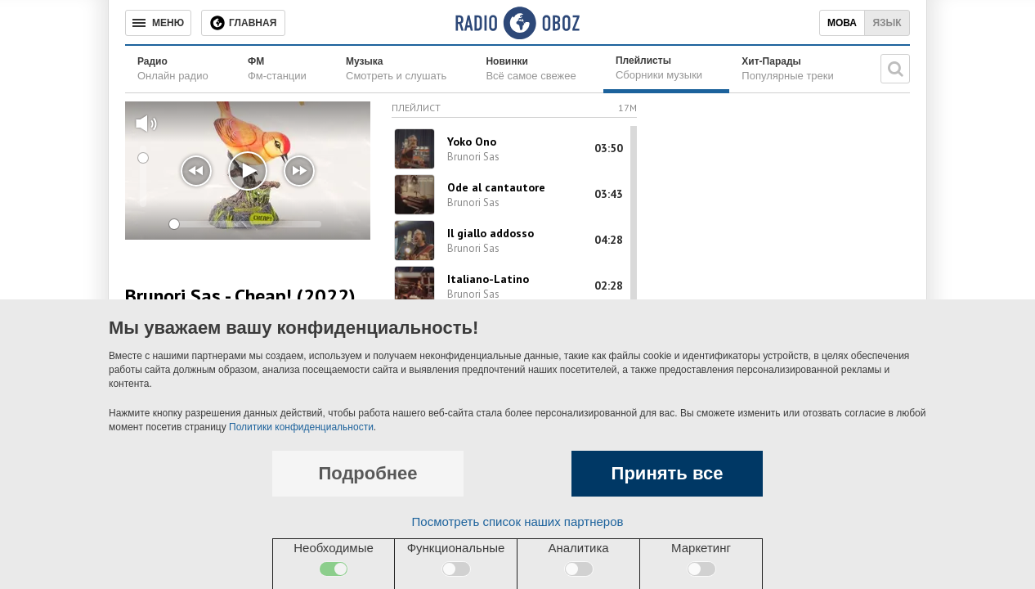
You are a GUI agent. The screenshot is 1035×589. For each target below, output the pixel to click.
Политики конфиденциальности (301, 427)
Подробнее (367, 473)
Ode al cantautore (496, 187)
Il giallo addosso (490, 233)
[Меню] (158, 23)
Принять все (668, 473)
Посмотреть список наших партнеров (518, 521)
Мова (842, 23)
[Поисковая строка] (895, 68)
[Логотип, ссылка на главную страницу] (517, 23)
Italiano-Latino (488, 279)
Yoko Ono (471, 141)
